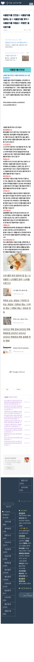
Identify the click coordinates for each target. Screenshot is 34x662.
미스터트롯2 (22, 566)
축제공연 (7, 525)
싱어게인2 (22, 535)
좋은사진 (21, 568)
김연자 (29, 538)
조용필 (24, 540)
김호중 (27, 533)
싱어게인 (21, 551)
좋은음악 (7, 573)
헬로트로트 (25, 528)
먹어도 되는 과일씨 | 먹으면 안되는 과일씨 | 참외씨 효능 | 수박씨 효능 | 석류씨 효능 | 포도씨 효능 (13, 425)
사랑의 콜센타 (23, 556)
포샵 (20, 528)
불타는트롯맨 (22, 578)
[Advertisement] (17, 49)
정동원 (25, 538)
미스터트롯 (22, 563)
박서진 (21, 525)
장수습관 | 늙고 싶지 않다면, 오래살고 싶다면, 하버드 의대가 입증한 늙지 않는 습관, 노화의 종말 (13, 402)
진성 (25, 568)
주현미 (29, 578)
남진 (20, 540)
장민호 (26, 558)
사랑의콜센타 (23, 523)
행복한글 (7, 559)
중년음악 (7, 566)
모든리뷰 (21, 515)
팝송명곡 (7, 587)
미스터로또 (22, 533)
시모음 (29, 545)
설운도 (21, 518)
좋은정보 (7, 600)
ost (27, 571)
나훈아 (29, 510)
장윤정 (21, 538)
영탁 (25, 513)
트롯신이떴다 (22, 545)
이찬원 (27, 543)
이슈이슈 (7, 538)
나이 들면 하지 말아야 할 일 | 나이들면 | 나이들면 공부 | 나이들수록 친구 (17, 274)
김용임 (21, 520)
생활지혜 (7, 607)
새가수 (21, 553)
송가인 (25, 553)
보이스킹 (21, 513)
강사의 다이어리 (14, 3)
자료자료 (7, 518)
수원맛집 (26, 515)
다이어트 (7, 593)
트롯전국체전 (22, 510)
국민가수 (21, 558)
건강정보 (5, 30)
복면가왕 (22, 576)
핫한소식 (7, 532)
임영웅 (27, 535)
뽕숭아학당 (22, 561)
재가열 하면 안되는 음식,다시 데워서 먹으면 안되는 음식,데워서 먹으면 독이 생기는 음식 (13, 438)
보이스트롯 (22, 571)
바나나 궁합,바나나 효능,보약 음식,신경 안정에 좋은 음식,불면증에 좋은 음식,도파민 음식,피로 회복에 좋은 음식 (13, 397)
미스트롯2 (22, 543)
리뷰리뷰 (7, 580)
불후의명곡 (26, 525)
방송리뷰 (7, 552)
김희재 (28, 540)
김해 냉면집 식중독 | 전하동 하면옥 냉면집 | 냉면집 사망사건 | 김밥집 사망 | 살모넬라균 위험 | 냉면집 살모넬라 (13, 412)
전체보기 (6, 511)
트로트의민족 (27, 518)
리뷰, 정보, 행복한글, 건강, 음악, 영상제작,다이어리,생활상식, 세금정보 (13, 457)
